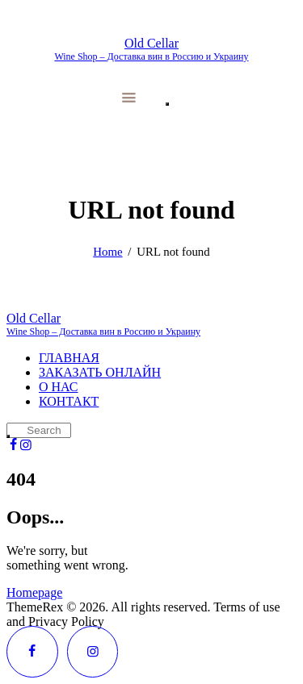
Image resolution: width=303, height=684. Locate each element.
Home (107, 251)
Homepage (34, 592)
